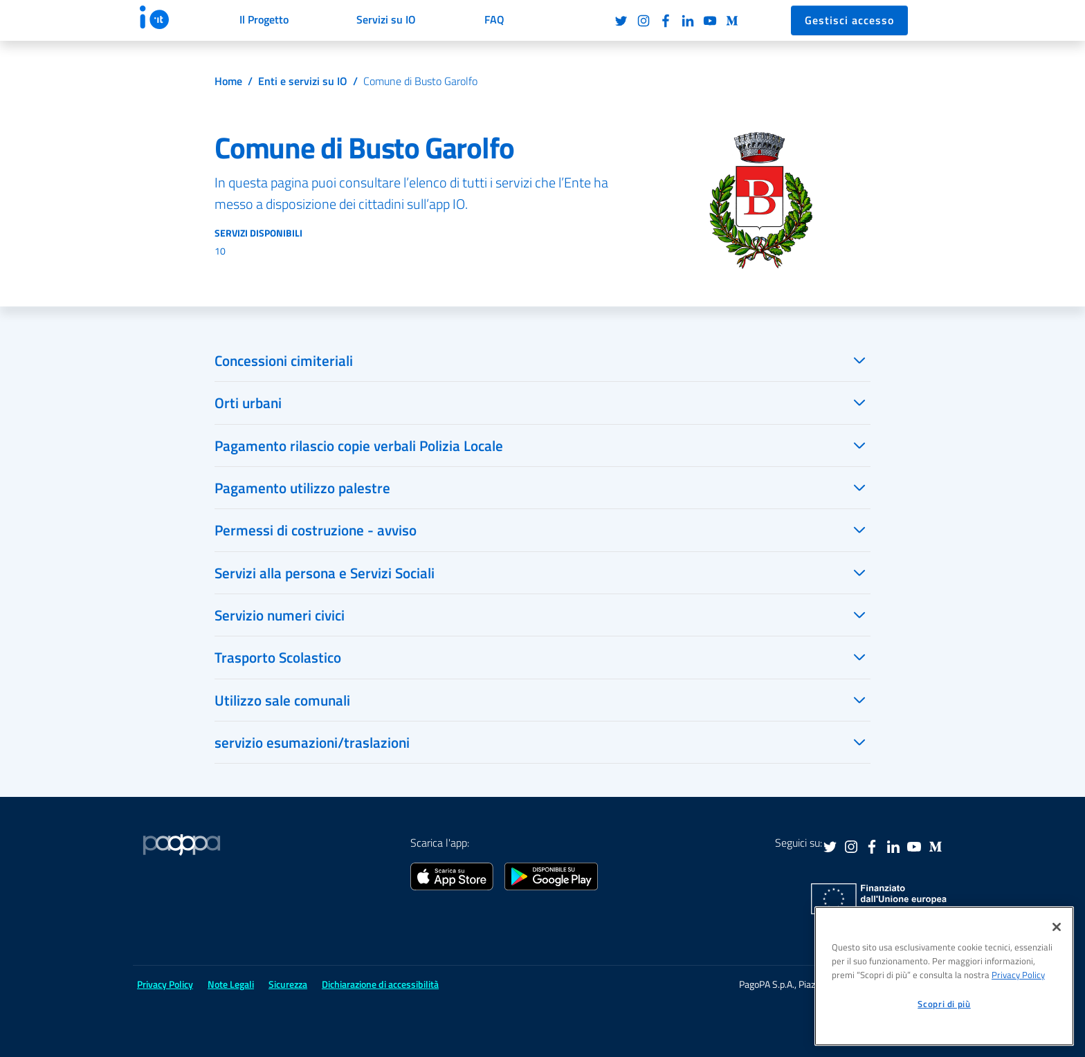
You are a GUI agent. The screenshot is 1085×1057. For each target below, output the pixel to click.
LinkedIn (688, 20)
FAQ (494, 19)
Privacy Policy (165, 984)
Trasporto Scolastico (278, 657)
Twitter (621, 20)
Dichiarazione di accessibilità (380, 984)
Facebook (666, 20)
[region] (944, 976)
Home (228, 81)
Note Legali (231, 984)
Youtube (710, 20)
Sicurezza (287, 984)
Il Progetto (264, 19)
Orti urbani (248, 403)
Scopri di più (944, 1004)
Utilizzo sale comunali (282, 700)
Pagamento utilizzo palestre (302, 488)
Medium (732, 20)
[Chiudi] (1056, 927)
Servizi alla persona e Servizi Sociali (325, 573)
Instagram (643, 20)
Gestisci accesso (849, 20)
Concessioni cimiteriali (284, 360)
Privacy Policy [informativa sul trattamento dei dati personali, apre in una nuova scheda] (1018, 975)
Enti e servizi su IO (302, 81)
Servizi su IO (386, 19)
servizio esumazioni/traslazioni (312, 742)
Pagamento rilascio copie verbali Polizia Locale (359, 445)
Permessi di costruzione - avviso (316, 530)
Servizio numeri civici (280, 615)
